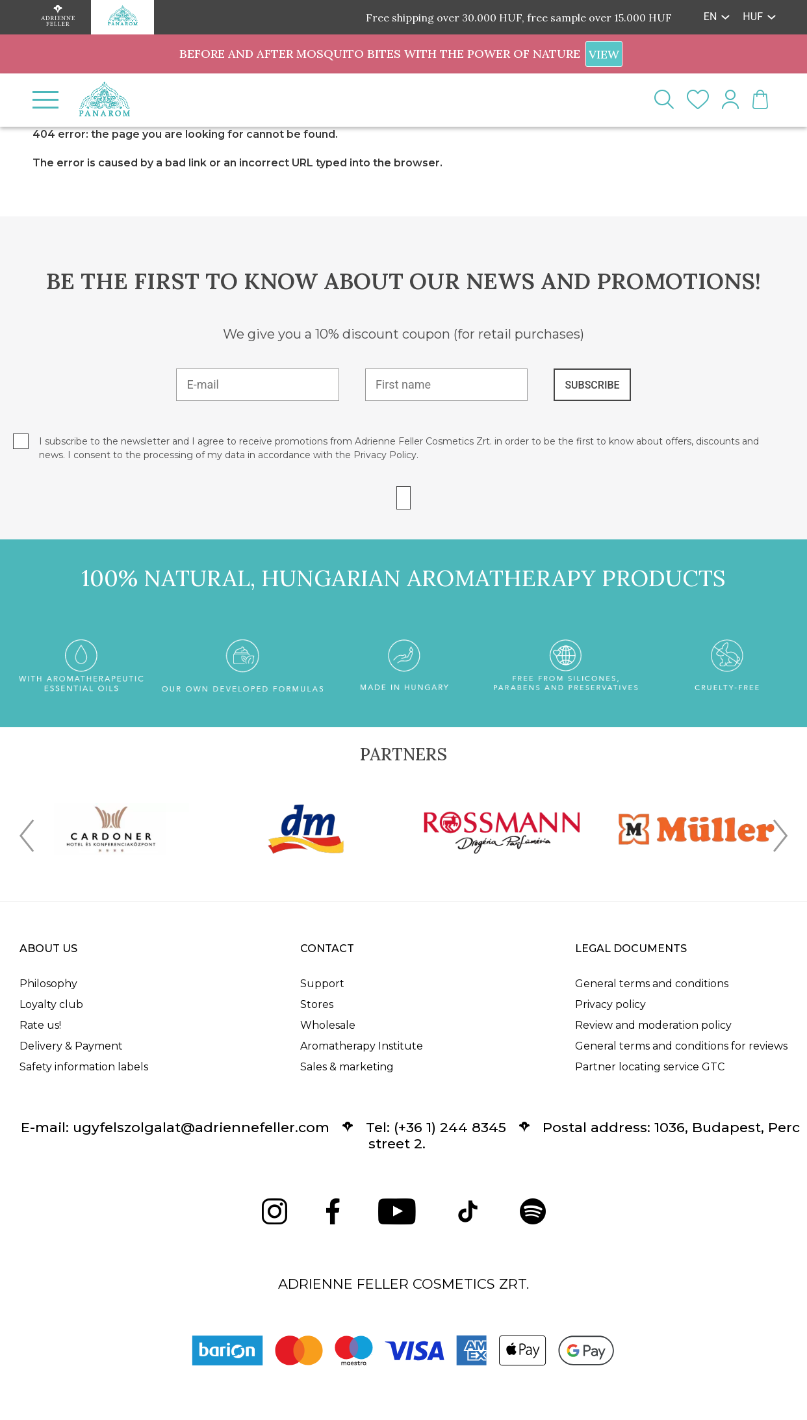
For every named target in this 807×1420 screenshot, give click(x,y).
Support (322, 983)
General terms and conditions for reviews (681, 1046)
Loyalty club (51, 1004)
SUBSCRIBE (592, 385)
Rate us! (40, 1025)
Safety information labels (83, 1067)
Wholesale (327, 1025)
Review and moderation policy (653, 1025)
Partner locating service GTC (649, 1067)
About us (48, 948)
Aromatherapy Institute (361, 1046)
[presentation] (26, 838)
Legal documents (631, 948)
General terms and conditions (651, 983)
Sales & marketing (347, 1067)
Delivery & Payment (71, 1046)
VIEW (604, 54)
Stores (316, 1004)
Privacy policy (610, 1004)
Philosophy (48, 983)
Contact (327, 948)
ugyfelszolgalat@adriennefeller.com (201, 1127)
